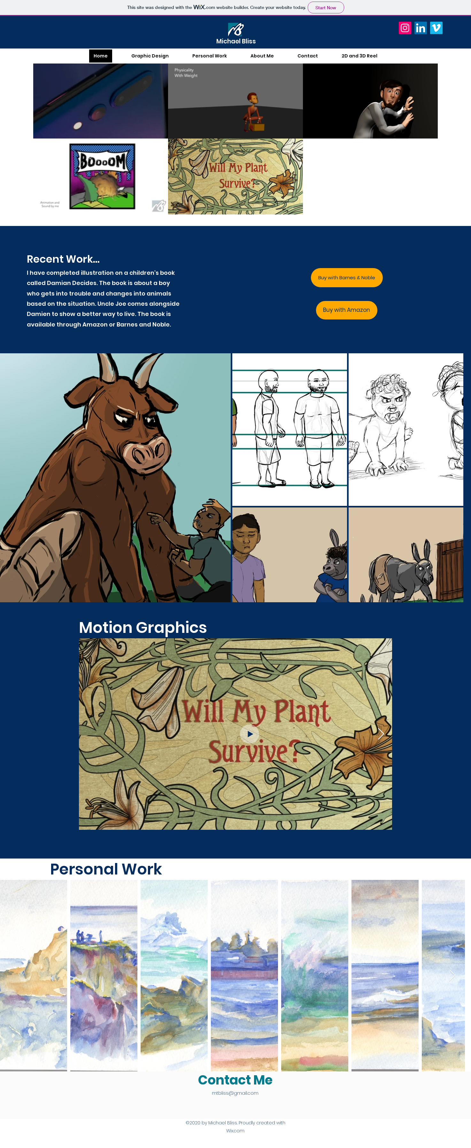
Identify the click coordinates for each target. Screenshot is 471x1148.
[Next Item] (381, 734)
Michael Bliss (236, 41)
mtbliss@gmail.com (235, 1093)
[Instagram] (405, 28)
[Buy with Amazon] (346, 310)
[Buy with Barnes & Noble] (347, 278)
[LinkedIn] (420, 28)
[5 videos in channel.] (235, 139)
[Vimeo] (436, 28)
